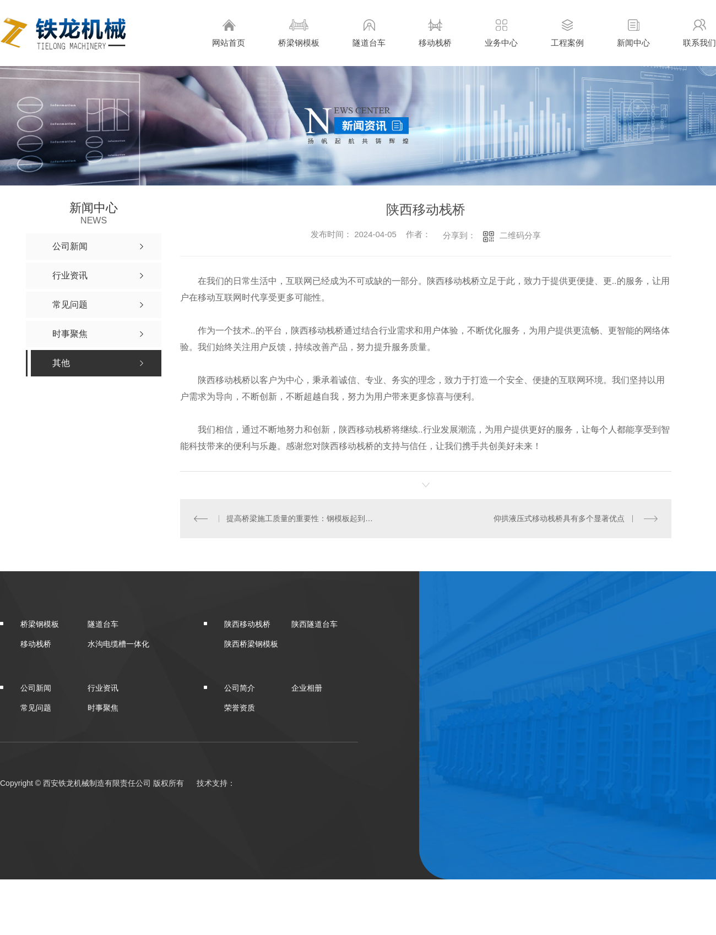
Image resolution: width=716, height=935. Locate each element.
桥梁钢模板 (298, 33)
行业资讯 (103, 687)
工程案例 (567, 33)
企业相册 (306, 687)
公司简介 (239, 687)
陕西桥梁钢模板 (251, 643)
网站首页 (228, 33)
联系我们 (699, 33)
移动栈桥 (435, 33)
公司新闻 (35, 687)
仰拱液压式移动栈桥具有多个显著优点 (559, 518)
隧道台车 (369, 33)
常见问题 (35, 707)
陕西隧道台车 (314, 623)
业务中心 (501, 33)
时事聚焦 (103, 707)
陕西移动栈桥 (247, 623)
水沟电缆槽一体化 (118, 643)
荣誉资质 (239, 707)
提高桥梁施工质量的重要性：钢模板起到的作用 (302, 518)
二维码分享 (520, 235)
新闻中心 (633, 33)
